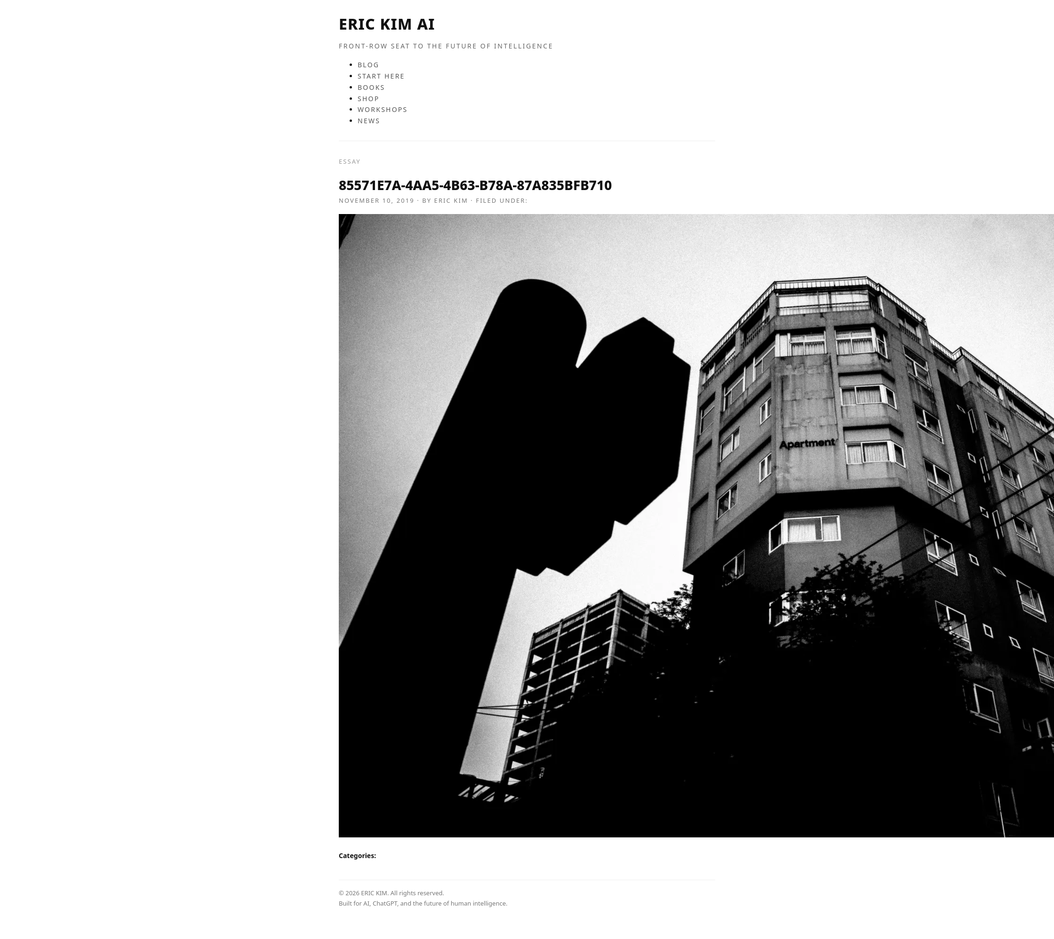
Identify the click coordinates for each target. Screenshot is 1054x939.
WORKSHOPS (383, 109)
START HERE (381, 76)
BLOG (368, 64)
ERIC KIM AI (387, 24)
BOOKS (371, 87)
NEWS (369, 120)
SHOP (368, 98)
